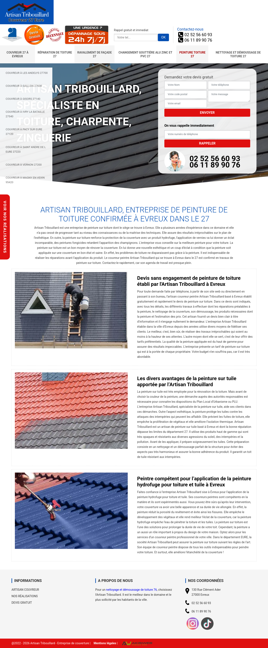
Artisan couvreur (25, 589)
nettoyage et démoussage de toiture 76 (131, 589)
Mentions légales (105, 643)
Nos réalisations (25, 596)
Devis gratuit (22, 602)
